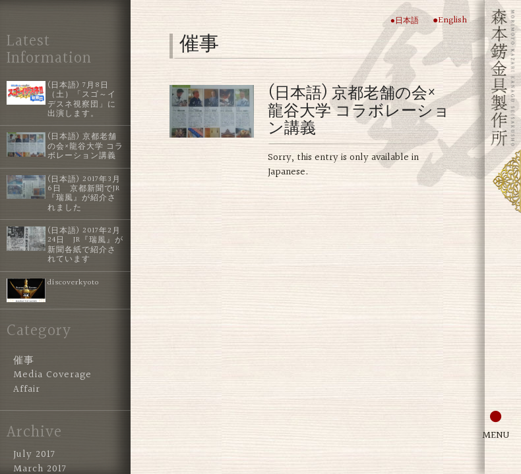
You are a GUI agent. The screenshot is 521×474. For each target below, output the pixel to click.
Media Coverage (52, 375)
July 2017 (34, 455)
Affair (26, 390)
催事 (23, 361)
